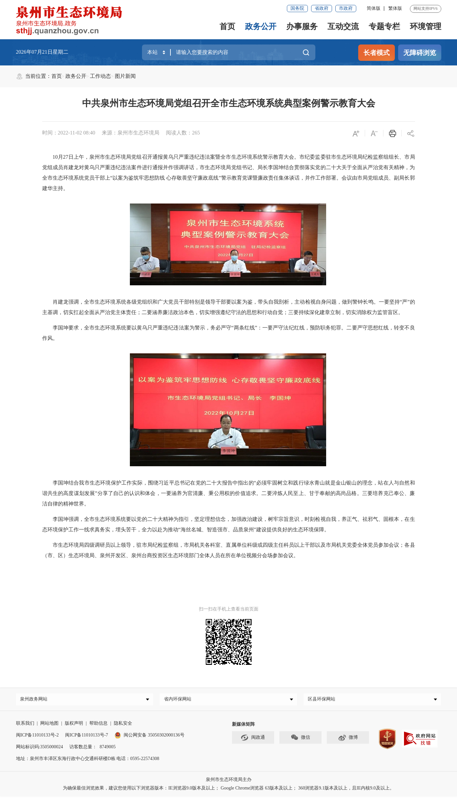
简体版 (373, 8)
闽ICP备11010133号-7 (86, 736)
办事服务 (302, 26)
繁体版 (395, 8)
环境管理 (425, 26)
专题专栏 (384, 26)
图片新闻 (125, 76)
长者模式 (376, 52)
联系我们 (25, 724)
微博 (348, 739)
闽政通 (253, 739)
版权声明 (74, 724)
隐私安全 (123, 724)
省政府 (321, 8)
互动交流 (343, 26)
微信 (300, 739)
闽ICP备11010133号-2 (37, 736)
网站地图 (49, 724)
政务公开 (260, 26)
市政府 (346, 8)
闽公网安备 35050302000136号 (149, 736)
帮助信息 (98, 724)
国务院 (297, 8)
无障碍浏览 (419, 52)
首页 (227, 26)
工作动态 (100, 76)
